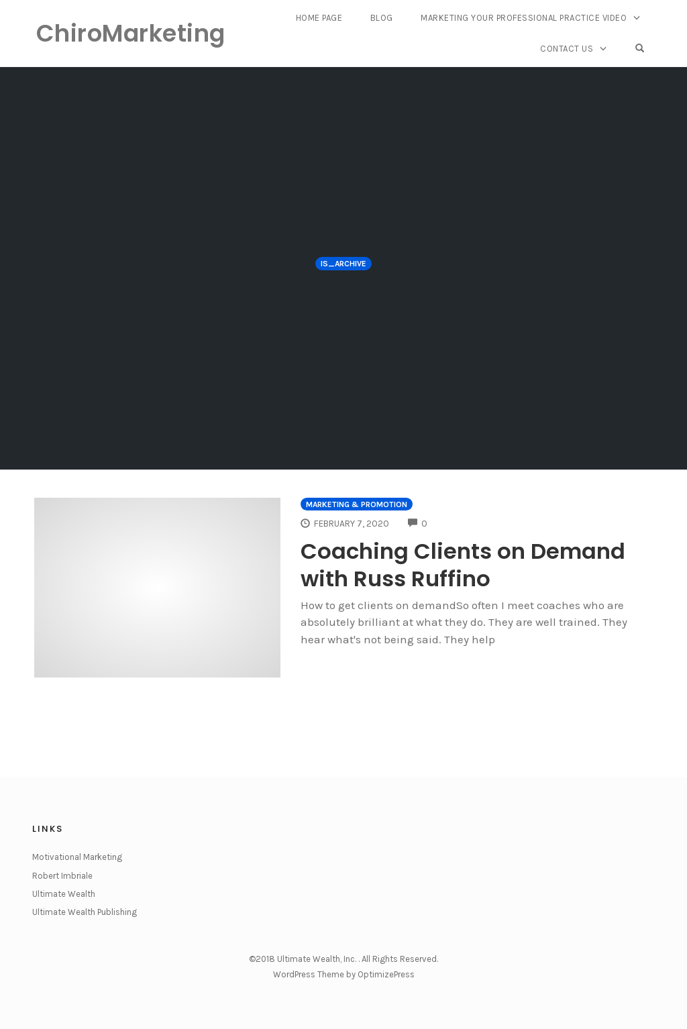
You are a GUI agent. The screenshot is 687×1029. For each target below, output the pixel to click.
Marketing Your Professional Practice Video (524, 18)
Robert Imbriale (62, 876)
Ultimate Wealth (63, 894)
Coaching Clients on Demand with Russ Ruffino (474, 564)
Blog (383, 18)
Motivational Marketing (77, 857)
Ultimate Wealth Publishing (84, 912)
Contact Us (569, 48)
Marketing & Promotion (356, 504)
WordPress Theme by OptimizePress (344, 974)
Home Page (321, 18)
